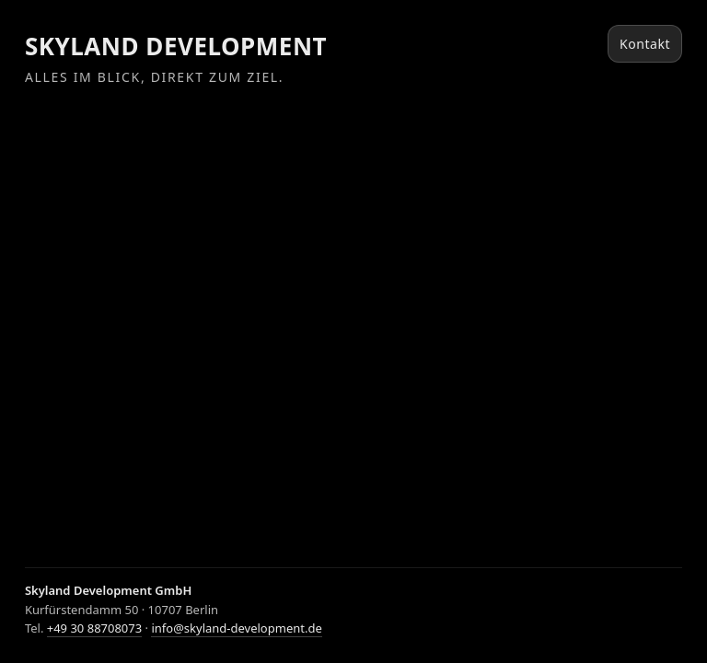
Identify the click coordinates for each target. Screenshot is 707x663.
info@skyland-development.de (236, 628)
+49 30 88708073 (94, 628)
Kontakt (645, 43)
